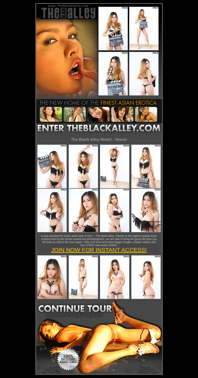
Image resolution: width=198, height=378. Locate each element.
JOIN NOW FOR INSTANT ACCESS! (99, 250)
